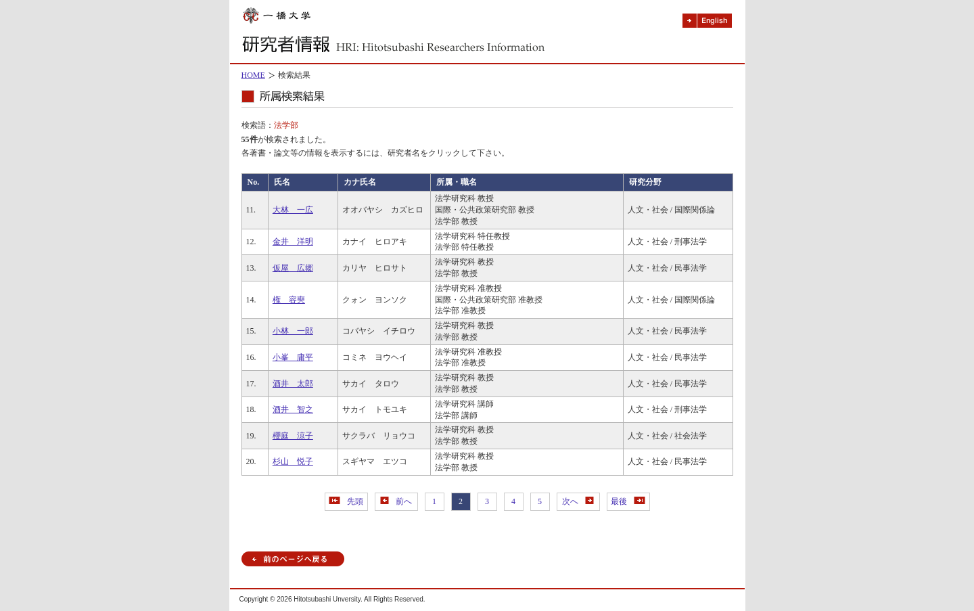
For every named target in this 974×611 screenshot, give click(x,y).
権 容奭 (289, 299)
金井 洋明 (293, 241)
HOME (253, 75)
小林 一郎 (293, 331)
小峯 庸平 (293, 357)
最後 (628, 501)
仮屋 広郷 (293, 268)
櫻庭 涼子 (293, 435)
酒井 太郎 (293, 383)
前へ (396, 501)
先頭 (346, 501)
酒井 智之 (293, 409)
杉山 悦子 (293, 461)
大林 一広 (293, 209)
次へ (578, 501)
